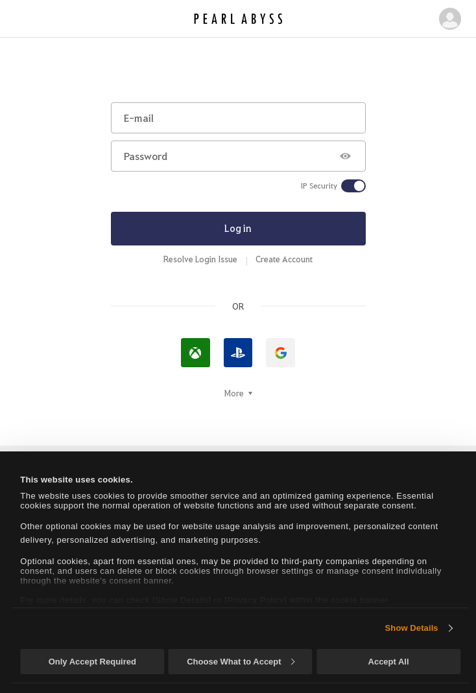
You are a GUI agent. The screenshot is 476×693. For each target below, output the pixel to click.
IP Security (319, 185)
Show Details (411, 628)
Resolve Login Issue (200, 259)
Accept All (388, 661)
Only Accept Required (92, 661)
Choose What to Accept (240, 661)
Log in (238, 228)
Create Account (284, 259)
